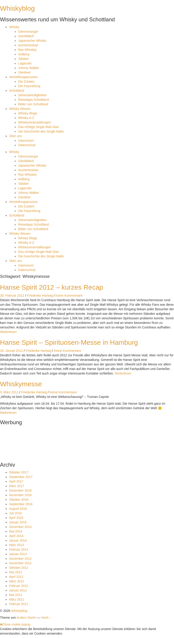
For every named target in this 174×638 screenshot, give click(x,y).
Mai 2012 (15, 572)
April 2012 (16, 577)
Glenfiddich (26, 36)
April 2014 (16, 536)
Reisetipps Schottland (33, 99)
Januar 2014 (18, 540)
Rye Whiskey (27, 50)
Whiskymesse (21, 384)
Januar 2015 (18, 522)
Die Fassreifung (29, 86)
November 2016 (20, 495)
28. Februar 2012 (12, 295)
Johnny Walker (28, 68)
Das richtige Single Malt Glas (38, 127)
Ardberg (23, 54)
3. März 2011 (9, 392)
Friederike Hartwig (40, 295)
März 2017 (16, 486)
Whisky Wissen (20, 109)
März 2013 (16, 545)
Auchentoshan (28, 45)
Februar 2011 (18, 604)
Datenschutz (27, 145)
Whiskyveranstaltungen (34, 122)
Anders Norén (26, 617)
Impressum (26, 140)
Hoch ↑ (46, 617)
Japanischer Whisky (32, 40)
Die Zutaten (26, 81)
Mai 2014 (15, 531)
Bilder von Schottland (33, 104)
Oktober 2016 (18, 499)
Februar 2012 (18, 586)
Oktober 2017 (18, 472)
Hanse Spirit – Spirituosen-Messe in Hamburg (69, 342)
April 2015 (16, 518)
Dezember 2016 (20, 490)
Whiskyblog (17, 8)
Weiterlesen (8, 332)
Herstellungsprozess (23, 77)
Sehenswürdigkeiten (32, 95)
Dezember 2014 (20, 527)
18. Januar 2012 (11, 350)
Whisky (14, 27)
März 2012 (16, 581)
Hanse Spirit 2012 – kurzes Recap (51, 287)
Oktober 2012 (18, 567)
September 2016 (21, 504)
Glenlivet (24, 72)
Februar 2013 (18, 549)
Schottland (16, 90)
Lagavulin (25, 63)
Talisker (23, 59)
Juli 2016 (15, 513)
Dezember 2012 (20, 558)
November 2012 (20, 563)
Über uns (15, 136)
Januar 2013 (18, 554)
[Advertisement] (14, 442)
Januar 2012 (18, 590)
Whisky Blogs (27, 113)
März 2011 (16, 599)
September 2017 (21, 477)
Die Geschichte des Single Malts (41, 131)
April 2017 (16, 481)
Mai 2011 (15, 595)
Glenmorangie (28, 31)
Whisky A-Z (26, 118)
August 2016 (18, 508)
